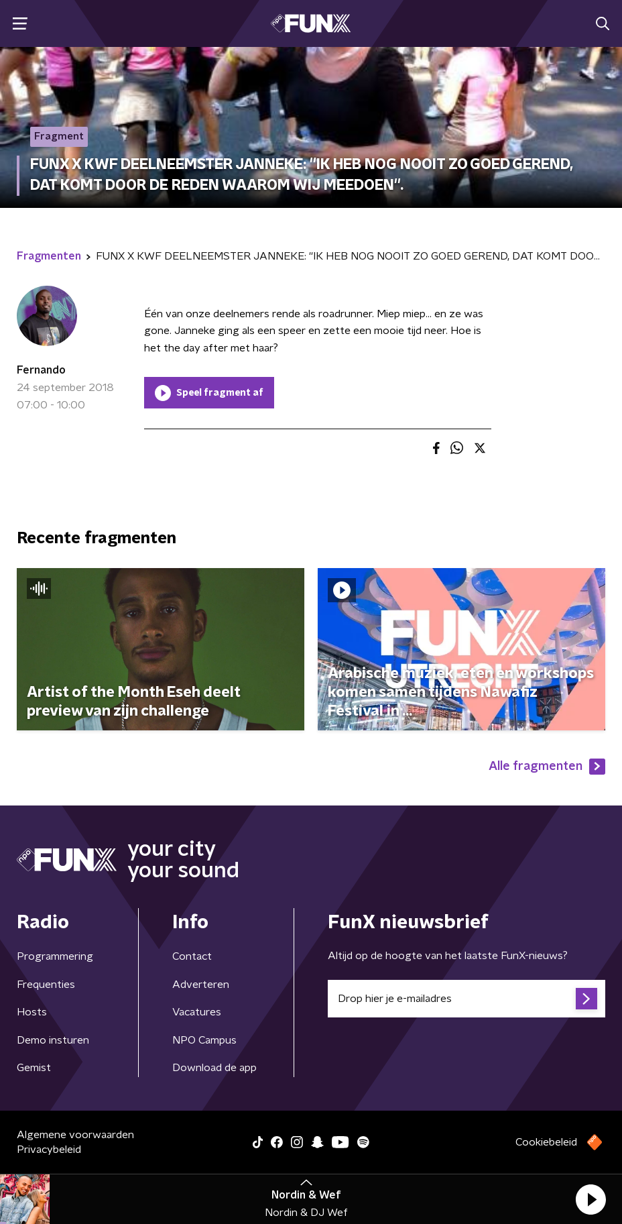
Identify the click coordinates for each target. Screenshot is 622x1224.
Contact (192, 956)
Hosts (32, 1012)
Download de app (214, 1067)
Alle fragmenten (547, 767)
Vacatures (196, 1012)
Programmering (55, 956)
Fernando (41, 370)
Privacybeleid (49, 1149)
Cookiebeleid (546, 1142)
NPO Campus (204, 1040)
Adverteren (200, 984)
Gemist (34, 1067)
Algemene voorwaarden (75, 1134)
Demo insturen (53, 1040)
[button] (590, 1199)
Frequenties (46, 984)
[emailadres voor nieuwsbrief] (466, 998)
